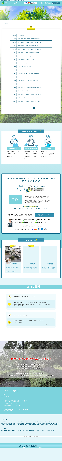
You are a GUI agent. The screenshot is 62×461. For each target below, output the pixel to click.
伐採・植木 (19, 443)
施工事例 (9, 443)
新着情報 (5, 443)
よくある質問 (48, 443)
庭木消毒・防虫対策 (32, 443)
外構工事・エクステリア (40, 443)
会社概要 (52, 443)
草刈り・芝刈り (25, 443)
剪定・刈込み (14, 443)
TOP (2, 443)
